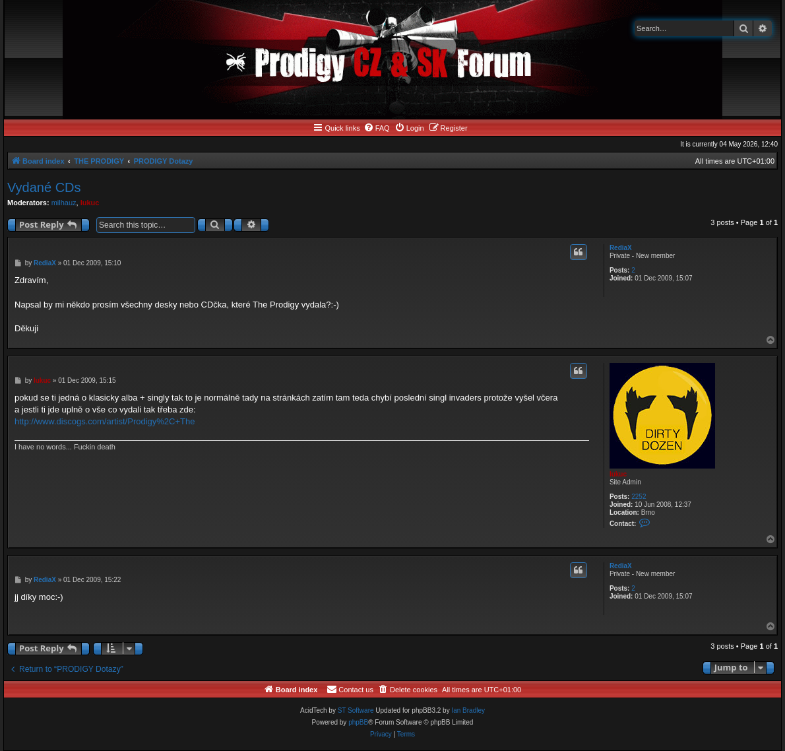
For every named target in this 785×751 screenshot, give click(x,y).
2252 (638, 496)
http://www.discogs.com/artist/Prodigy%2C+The (105, 421)
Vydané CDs (44, 187)
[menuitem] (376, 128)
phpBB (358, 722)
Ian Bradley (468, 710)
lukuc (90, 203)
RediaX (621, 247)
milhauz (64, 203)
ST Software (356, 710)
